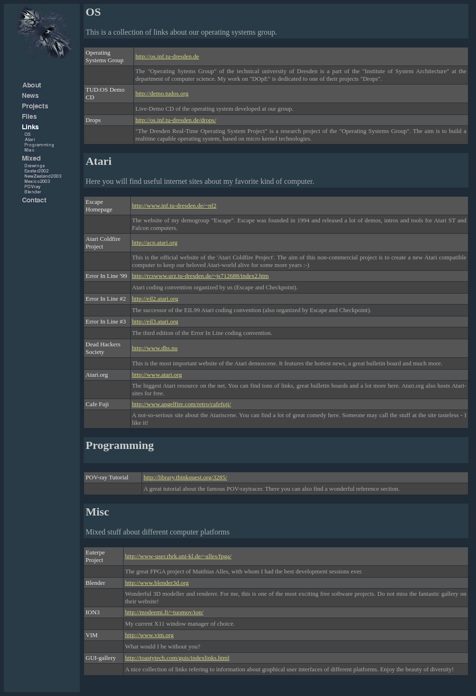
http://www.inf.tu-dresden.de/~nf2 (174, 205)
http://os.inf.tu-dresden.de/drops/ (175, 120)
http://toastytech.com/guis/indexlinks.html (177, 657)
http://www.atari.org (157, 374)
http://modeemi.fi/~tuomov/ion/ (164, 612)
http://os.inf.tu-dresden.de (167, 56)
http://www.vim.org (149, 635)
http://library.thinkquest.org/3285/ (185, 477)
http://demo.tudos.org (162, 93)
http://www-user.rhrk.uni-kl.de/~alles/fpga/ (178, 556)
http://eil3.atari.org (155, 321)
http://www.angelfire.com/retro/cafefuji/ (181, 404)
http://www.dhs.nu (155, 348)
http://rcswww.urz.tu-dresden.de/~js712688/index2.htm (200, 275)
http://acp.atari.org (155, 242)
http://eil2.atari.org (155, 298)
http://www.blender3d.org (157, 582)
